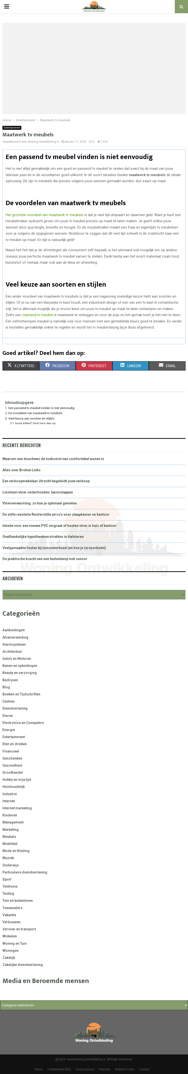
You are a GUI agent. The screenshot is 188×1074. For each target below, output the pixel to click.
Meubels (9, 837)
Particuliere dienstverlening (24, 872)
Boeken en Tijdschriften (21, 694)
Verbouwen (11, 922)
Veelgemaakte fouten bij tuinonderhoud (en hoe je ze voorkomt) (54, 548)
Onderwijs (10, 865)
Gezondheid (12, 765)
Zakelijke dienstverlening (22, 965)
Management (13, 822)
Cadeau (8, 701)
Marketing (10, 830)
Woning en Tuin (14, 943)
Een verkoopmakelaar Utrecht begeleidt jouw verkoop (46, 481)
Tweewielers (12, 908)
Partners (104, 1069)
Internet (8, 801)
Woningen (10, 951)
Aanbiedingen (13, 630)
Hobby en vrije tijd (16, 780)
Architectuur (12, 651)
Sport (6, 879)
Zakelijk (8, 958)
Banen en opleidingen (19, 666)
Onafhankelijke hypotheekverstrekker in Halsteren (43, 537)
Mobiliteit (9, 844)
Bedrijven (10, 680)
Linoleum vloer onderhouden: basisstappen (37, 492)
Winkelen (9, 936)
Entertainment (12, 127)
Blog (6, 687)
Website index (124, 1069)
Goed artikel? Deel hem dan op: (35, 423)
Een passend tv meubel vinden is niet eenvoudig (41, 408)
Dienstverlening (15, 708)
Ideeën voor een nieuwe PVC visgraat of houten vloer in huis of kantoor (59, 526)
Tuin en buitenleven (17, 901)
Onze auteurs (85, 1069)
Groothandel (12, 772)
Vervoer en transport (19, 929)
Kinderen (9, 815)
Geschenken (12, 758)
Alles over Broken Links (21, 470)
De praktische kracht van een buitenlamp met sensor (44, 559)
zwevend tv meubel (37, 315)
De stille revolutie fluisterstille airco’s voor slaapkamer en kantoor (56, 514)
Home (39, 1069)
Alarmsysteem (14, 644)
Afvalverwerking (15, 637)
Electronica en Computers (23, 723)
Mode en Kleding (16, 851)
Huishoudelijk (13, 787)
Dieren (7, 716)
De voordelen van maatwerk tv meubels (35, 413)
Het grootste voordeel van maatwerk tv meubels (44, 215)
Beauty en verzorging (19, 673)
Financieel (10, 751)
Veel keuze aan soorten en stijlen (31, 418)
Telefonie (9, 886)
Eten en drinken (14, 744)
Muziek (8, 858)
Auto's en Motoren (16, 659)
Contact (144, 1069)
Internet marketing (17, 808)
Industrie (9, 794)
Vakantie (9, 915)
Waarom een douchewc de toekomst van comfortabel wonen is (53, 459)
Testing (8, 893)
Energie (8, 730)
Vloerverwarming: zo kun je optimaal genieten (39, 503)
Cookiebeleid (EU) (59, 1069)
